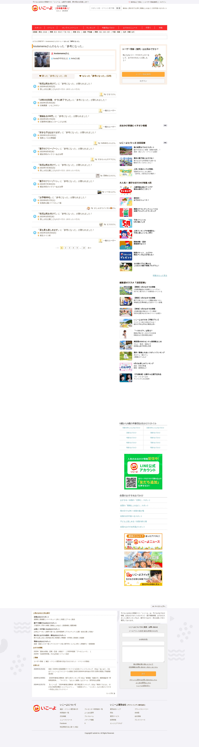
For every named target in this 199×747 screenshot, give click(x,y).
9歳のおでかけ (155, 447)
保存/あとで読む (135, 2)
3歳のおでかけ (155, 433)
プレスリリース (140, 720)
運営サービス (114, 716)
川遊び (91, 632)
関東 (51, 32)
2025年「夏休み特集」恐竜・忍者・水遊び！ (49, 651)
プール (68, 619)
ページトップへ (158, 606)
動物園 (42, 619)
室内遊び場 (50, 638)
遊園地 (36, 619)
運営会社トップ (115, 709)
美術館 (75, 638)
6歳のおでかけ (131, 442)
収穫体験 (66, 625)
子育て (148, 28)
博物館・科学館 (66, 638)
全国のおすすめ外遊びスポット (132, 527)
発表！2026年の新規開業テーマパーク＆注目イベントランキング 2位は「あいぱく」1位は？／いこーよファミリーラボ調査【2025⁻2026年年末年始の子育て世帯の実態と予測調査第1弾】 (79, 671)
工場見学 (37, 625)
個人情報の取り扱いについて (143, 664)
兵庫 (108, 32)
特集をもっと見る (160, 275)
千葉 (64, 32)
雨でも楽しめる (39, 638)
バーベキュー (50, 619)
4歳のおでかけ (131, 438)
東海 (74, 32)
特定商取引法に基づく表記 (69, 727)
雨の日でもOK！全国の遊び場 (132, 511)
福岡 (132, 32)
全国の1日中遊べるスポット (131, 516)
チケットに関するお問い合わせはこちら (143, 680)
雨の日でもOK (134, 8)
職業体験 (73, 625)
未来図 (137, 713)
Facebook (63, 723)
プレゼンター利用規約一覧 (94, 709)
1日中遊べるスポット (160, 8)
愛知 (78, 32)
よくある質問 (89, 713)
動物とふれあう (145, 8)
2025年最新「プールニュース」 (78, 651)
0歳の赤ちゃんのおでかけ (131, 428)
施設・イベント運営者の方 (69, 709)
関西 (96, 32)
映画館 (57, 638)
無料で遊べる (50, 632)
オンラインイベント (70, 28)
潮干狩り (67, 644)
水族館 (82, 638)
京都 (104, 32)
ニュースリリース (66, 720)
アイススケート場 (57, 644)
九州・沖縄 (126, 32)
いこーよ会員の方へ (143, 686)
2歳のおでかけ (131, 433)
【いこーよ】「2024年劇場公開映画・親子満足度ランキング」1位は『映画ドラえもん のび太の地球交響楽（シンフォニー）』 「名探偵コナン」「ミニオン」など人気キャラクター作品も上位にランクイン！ (79, 687)
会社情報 (138, 716)
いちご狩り (76, 644)
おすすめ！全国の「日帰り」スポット (135, 500)
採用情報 (113, 720)
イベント (50, 28)
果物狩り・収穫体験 (88, 644)
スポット (38, 28)
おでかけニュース (130, 28)
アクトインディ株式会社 (136, 705)
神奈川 (60, 32)
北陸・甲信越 (87, 32)
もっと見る (109, 693)
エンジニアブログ (116, 723)
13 (84, 248)
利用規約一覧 (64, 713)
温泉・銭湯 (38, 644)
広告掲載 (63, 716)
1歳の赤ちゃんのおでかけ (155, 428)
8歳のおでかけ (131, 447)
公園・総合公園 (82, 632)
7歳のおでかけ (155, 442)
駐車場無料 (60, 632)
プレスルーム (89, 716)
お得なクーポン (39, 632)
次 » (89, 248)
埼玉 (68, 32)
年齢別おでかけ (108, 28)
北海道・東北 (37, 32)
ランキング (90, 28)
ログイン (163, 2)
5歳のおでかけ (155, 438)
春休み (125, 8)
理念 (111, 713)
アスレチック (70, 632)
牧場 (62, 619)
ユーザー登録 (38, 661)
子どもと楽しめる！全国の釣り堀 (133, 521)
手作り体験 (45, 625)
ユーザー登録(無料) (150, 2)
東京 (55, 32)
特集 (161, 28)
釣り (58, 619)
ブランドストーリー (141, 709)
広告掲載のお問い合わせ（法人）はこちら (143, 667)
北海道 (45, 32)
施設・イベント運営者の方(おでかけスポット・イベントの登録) (67, 661)
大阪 (100, 32)
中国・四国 (116, 32)
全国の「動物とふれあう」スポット (134, 505)
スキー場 (46, 644)
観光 (73, 619)
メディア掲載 (89, 720)
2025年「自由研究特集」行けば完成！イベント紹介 (51, 654)
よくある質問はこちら (143, 683)
